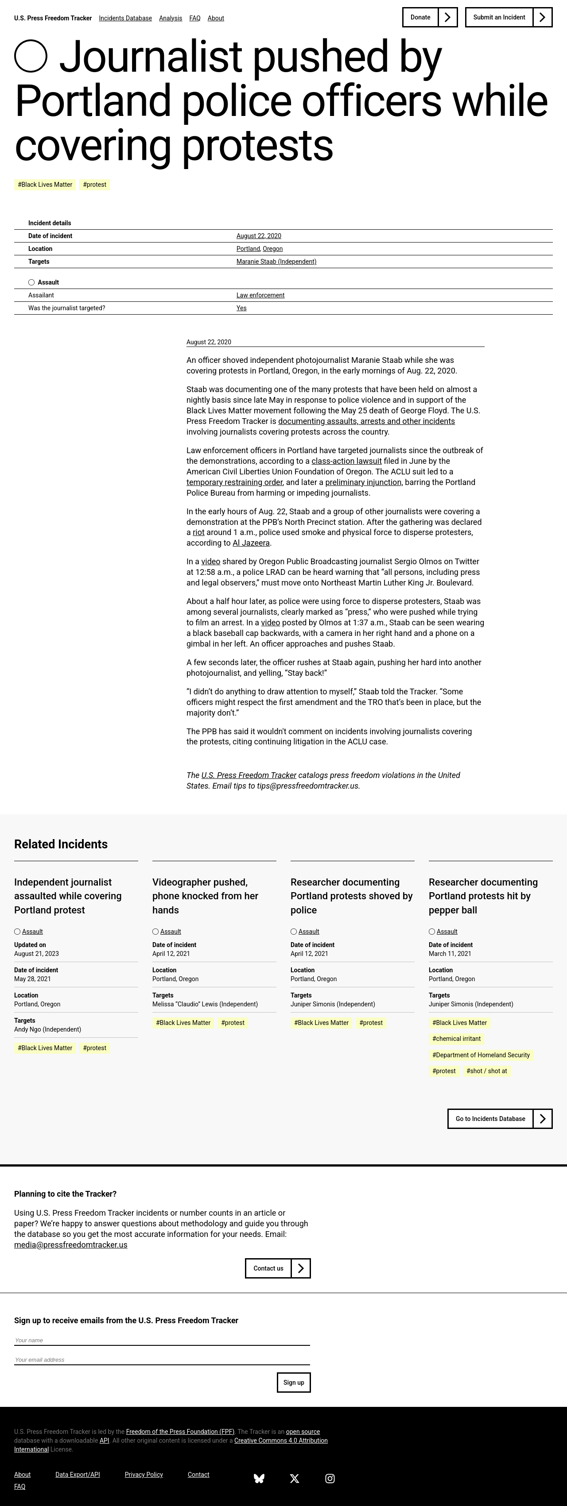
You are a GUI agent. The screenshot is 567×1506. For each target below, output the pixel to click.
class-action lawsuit (347, 461)
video (211, 561)
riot (199, 532)
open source (303, 1431)
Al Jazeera (251, 542)
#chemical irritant (456, 1038)
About (216, 18)
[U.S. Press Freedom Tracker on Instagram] (330, 1480)
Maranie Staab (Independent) (277, 261)
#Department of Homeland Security (481, 1055)
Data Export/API (77, 1474)
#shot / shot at (486, 1071)
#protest (94, 184)
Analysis (170, 18)
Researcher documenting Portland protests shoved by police (352, 896)
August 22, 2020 (259, 235)
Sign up (294, 1382)
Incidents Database (125, 18)
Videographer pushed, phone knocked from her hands (205, 896)
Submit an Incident (499, 17)
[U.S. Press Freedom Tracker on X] (294, 1480)
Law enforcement (261, 295)
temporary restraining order (234, 482)
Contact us (268, 1268)
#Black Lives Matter (45, 184)
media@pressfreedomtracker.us (71, 1244)
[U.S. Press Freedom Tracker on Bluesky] (259, 1480)
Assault (48, 282)
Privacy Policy (144, 1474)
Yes (242, 308)
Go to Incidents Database (490, 1118)
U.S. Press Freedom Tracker (53, 18)
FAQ (195, 18)
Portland (248, 248)
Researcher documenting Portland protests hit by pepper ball (483, 896)
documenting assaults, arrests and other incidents (366, 421)
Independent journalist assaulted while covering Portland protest (68, 896)
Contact (199, 1474)
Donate (421, 17)
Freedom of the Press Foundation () (180, 1431)
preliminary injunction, (364, 482)
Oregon (273, 248)
